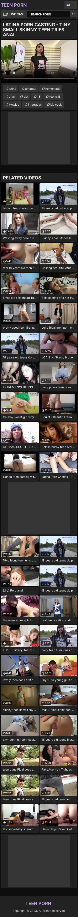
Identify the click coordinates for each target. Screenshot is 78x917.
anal (12, 96)
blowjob (14, 104)
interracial (34, 104)
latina (12, 88)
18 (38, 96)
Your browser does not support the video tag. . (39, 61)
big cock (56, 104)
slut (26, 96)
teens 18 (55, 96)
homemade (52, 88)
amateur (30, 88)
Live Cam (17, 14)
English (70, 5)
